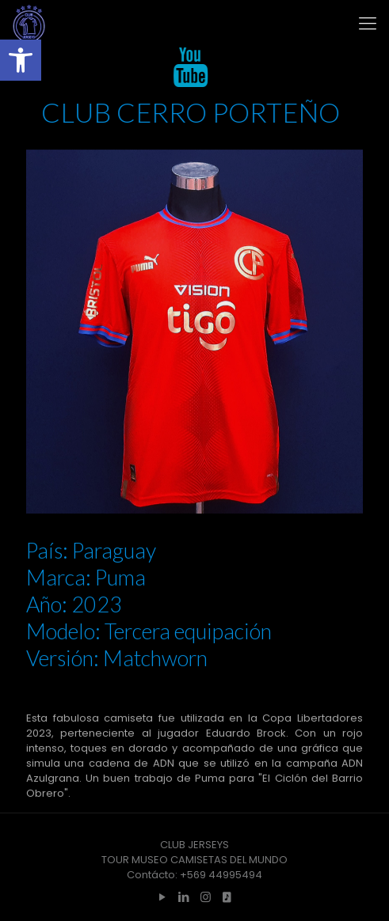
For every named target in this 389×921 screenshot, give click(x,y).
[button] (20, 60)
